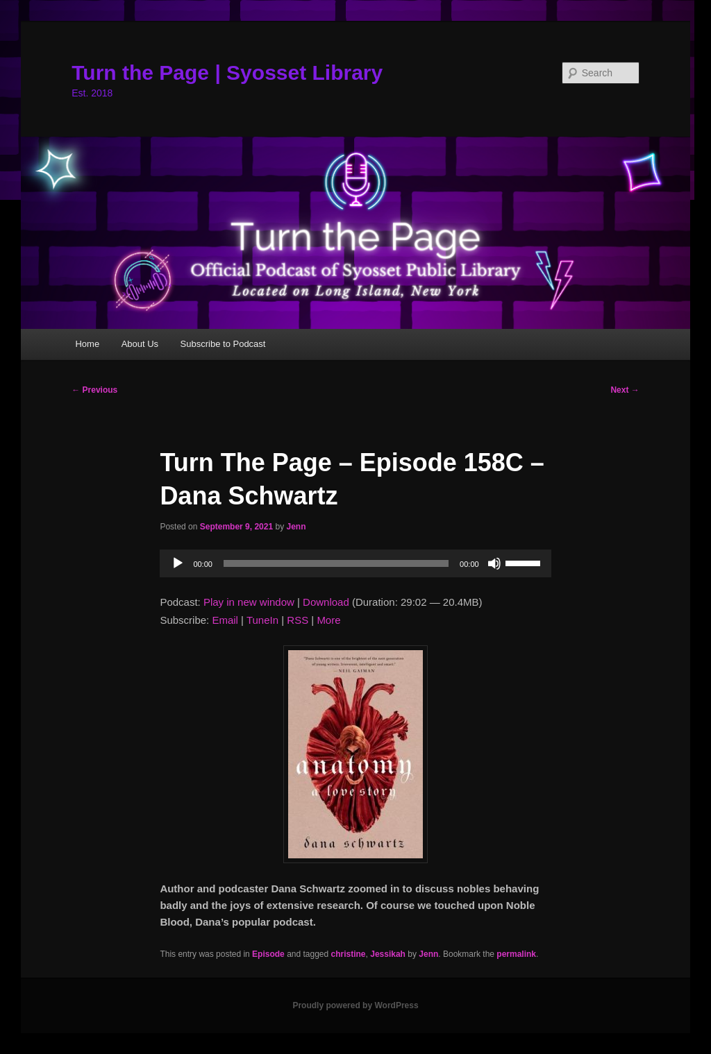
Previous (94, 390)
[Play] (178, 563)
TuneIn (262, 620)
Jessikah (387, 954)
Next (624, 390)
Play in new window (248, 602)
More (328, 620)
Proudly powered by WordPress (355, 1005)
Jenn (296, 527)
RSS (297, 620)
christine (348, 954)
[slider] (336, 563)
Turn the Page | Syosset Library (227, 72)
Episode (268, 954)
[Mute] (494, 563)
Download (326, 602)
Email (225, 620)
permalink (516, 954)
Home (87, 344)
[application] (355, 563)
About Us (140, 344)
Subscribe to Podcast (223, 344)
